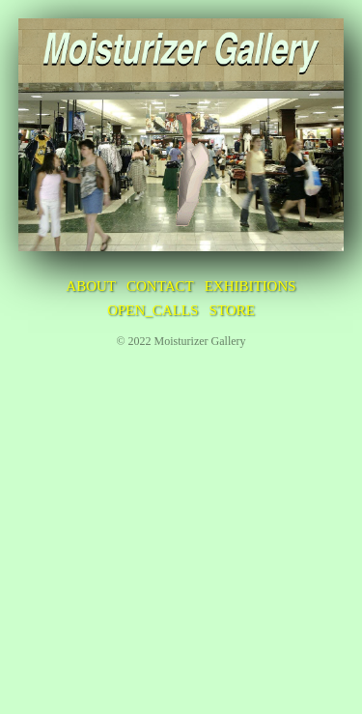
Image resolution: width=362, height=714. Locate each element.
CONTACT (159, 286)
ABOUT (90, 286)
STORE (232, 310)
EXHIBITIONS (250, 286)
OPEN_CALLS (152, 310)
